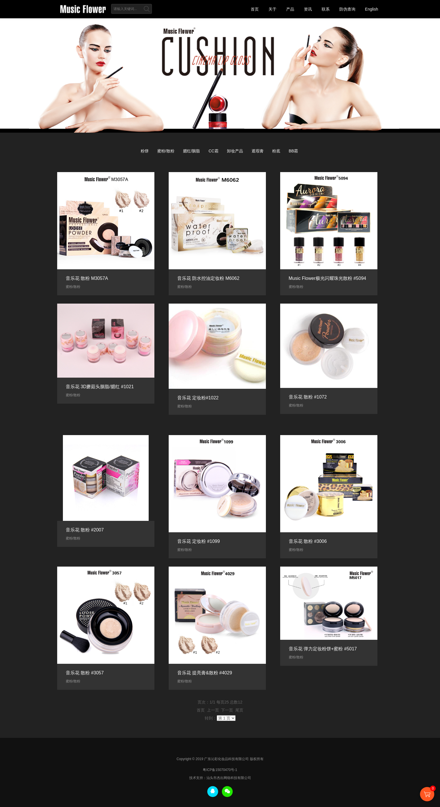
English (371, 9)
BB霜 (293, 151)
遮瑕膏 (258, 151)
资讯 (308, 9)
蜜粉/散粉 (165, 151)
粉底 (276, 151)
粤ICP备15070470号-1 (220, 770)
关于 (272, 9)
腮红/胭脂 (191, 151)
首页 (255, 9)
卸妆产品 (235, 151)
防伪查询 (347, 9)
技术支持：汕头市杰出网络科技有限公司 (220, 778)
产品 (290, 9)
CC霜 (213, 151)
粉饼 (145, 151)
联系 (326, 9)
